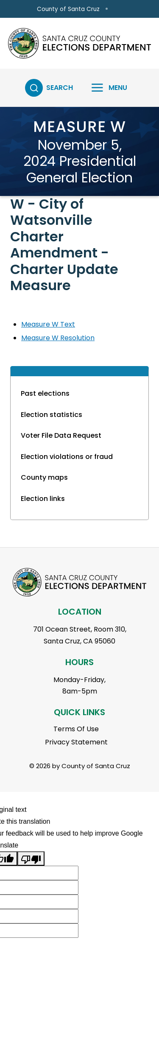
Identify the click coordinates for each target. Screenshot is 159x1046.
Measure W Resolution (58, 338)
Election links (43, 498)
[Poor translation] (31, 858)
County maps (44, 477)
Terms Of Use (76, 729)
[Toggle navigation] (104, 88)
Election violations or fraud (67, 456)
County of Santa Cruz (68, 9)
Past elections (45, 393)
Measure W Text (48, 324)
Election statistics (51, 415)
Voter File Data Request (61, 435)
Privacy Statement (76, 742)
